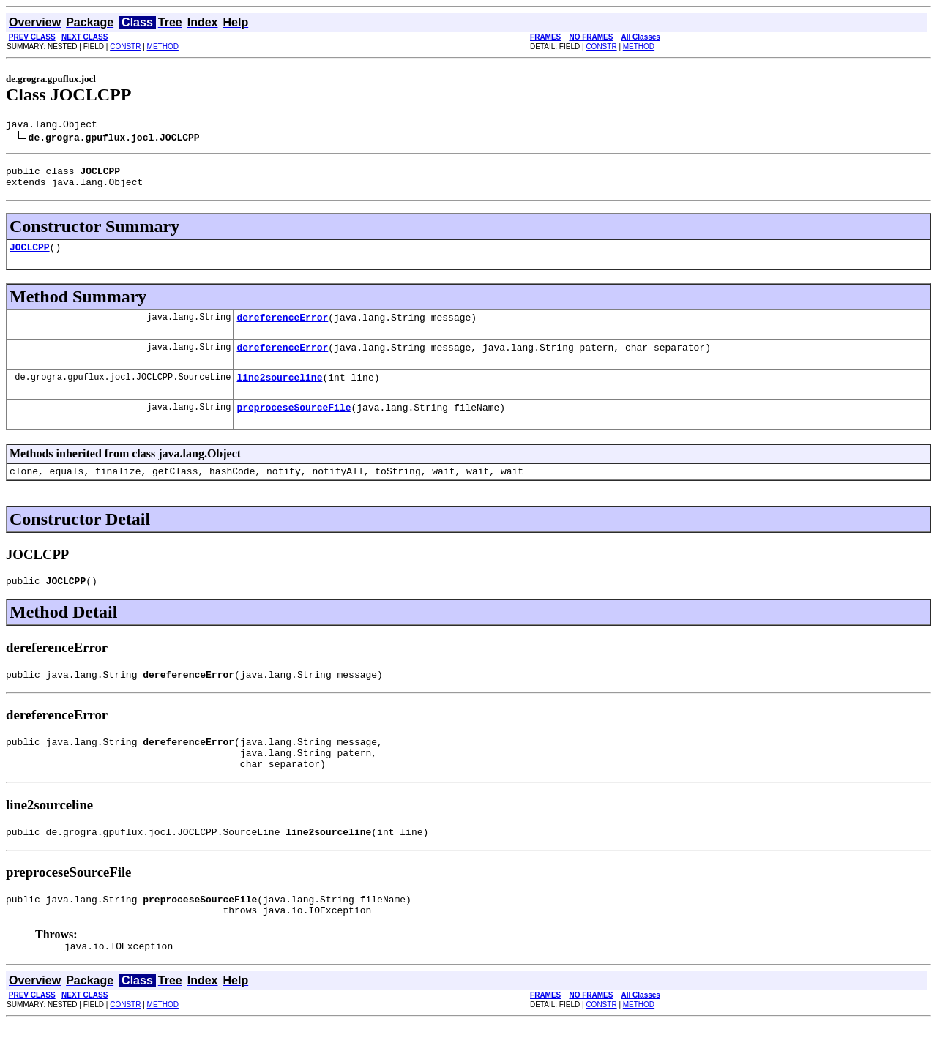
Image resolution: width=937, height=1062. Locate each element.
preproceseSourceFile (293, 424)
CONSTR (125, 46)
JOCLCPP (30, 255)
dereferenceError (282, 327)
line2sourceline (279, 392)
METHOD (163, 46)
